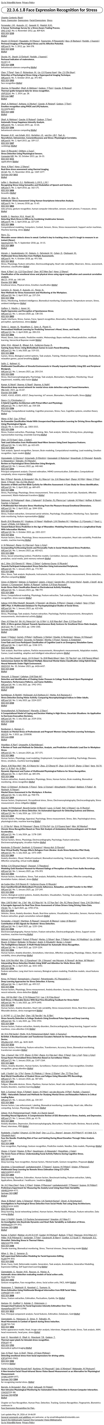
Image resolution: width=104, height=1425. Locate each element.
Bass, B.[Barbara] (73, 41)
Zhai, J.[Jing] (27, 1387)
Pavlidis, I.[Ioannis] (90, 41)
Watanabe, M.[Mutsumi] (83, 1368)
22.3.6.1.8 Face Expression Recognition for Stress (52, 10)
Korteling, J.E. (37, 135)
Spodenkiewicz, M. (19, 253)
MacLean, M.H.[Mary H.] (85, 1235)
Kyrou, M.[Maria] (9, 978)
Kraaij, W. (29, 216)
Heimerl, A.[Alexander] (11, 939)
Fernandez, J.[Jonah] (10, 921)
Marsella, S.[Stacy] (39, 710)
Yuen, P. (18, 72)
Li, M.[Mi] (5, 1015)
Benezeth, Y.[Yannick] (35, 603)
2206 (11, 490)
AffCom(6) (5, 124)
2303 (11, 553)
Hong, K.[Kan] (7, 166)
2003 (11, 316)
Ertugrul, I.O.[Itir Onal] (30, 1132)
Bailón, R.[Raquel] (32, 584)
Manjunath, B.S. (89, 1237)
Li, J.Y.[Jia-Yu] (7, 826)
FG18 (3, 1324)
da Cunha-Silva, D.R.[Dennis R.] (15, 884)
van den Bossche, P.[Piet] (60, 1091)
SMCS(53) (5, 666)
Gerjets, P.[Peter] (24, 637)
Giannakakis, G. (8, 1271)
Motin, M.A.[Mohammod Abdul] (34, 1034)
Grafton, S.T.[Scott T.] (71, 1237)
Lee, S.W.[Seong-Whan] (88, 658)
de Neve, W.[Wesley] (85, 960)
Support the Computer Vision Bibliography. (42, 1419)
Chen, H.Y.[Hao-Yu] (9, 621)
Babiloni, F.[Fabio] (85, 786)
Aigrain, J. (5, 253)
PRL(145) (5, 390)
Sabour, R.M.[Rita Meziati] (13, 603)
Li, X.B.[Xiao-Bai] (54, 621)
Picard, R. (47, 326)
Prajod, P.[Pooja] (30, 939)
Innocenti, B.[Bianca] (49, 921)
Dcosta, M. (6, 56)
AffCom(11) (6, 313)
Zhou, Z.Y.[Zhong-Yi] (49, 765)
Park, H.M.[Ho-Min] (10, 960)
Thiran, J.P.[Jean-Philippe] (38, 1353)
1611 (15, 174)
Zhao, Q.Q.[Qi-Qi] (67, 765)
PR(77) (4, 279)
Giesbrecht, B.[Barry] (51, 1237)
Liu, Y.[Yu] (19, 1073)
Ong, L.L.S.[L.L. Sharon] (52, 1132)
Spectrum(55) (7, 242)
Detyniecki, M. (46, 253)
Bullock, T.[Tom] (66, 1235)
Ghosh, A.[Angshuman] (71, 1201)
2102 (11, 1261)
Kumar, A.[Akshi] (8, 384)
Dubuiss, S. (34, 253)
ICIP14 (4, 1358)
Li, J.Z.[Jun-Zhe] (18, 1015)
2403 (11, 755)
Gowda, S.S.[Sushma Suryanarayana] (32, 1219)
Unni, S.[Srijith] (8, 1219)
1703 (11, 1345)
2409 (11, 797)
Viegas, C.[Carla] (8, 1151)
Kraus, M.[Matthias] (80, 939)
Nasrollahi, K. (15, 1337)
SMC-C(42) (6, 30)
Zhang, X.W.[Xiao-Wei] (11, 765)
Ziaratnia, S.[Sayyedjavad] (13, 1166)
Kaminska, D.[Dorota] (11, 847)
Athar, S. (5, 1253)
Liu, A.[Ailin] (95, 939)
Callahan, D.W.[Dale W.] (31, 676)
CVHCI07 (5, 1392)
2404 (11, 1174)
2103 (11, 374)
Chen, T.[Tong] (7, 72)
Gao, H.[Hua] (7, 1353)
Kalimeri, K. (15, 363)
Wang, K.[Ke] (7, 418)
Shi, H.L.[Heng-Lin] (27, 621)
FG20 (3, 1258)
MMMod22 (6, 1224)
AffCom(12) (6, 371)
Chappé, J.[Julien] (74, 603)
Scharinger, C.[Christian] (12, 639)
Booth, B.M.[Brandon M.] (12, 521)
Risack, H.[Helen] (8, 942)
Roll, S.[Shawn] (69, 808)
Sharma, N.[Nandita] (10, 88)
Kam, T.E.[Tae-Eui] (68, 658)
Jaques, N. (14, 326)
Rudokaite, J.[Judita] (10, 1132)
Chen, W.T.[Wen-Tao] (43, 271)
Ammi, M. (25, 308)
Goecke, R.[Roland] (63, 88)
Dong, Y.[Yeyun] (8, 482)
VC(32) (4, 172)
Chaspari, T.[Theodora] (38, 865)
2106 (11, 408)
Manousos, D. (22, 1318)
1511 (11, 159)
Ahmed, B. (17, 345)
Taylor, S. (5, 326)
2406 (11, 776)
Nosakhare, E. (27, 326)
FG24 (3, 1140)
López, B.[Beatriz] (68, 921)
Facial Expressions (38, 20)
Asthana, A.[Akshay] (28, 103)
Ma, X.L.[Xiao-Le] (42, 479)
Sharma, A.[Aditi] (42, 384)
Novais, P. (17, 290)
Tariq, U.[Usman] (45, 786)
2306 (11, 647)
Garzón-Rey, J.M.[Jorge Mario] (68, 582)
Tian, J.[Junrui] (7, 1055)
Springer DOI (7, 174)
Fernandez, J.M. (8, 25)
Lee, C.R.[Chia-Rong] (50, 997)
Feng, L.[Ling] (41, 545)
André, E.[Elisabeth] (46, 942)
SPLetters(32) (7, 1042)
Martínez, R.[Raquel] (30, 921)
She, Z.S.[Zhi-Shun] (66, 72)
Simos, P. (34, 1318)
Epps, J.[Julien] (25, 439)
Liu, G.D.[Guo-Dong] (24, 271)
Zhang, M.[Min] (78, 479)
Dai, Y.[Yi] (19, 1055)
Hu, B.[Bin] (21, 768)
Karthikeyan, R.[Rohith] (11, 695)
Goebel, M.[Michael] (48, 1235)
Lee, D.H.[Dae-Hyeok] (11, 658)
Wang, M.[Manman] (23, 826)
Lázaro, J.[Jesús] (46, 582)
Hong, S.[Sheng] (22, 166)
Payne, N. (39, 290)
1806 (11, 224)
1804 (11, 206)
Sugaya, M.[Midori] (61, 1166)
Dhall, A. (26, 1337)
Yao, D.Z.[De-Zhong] (25, 482)
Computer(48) (7, 156)
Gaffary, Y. (5, 308)
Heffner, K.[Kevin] (93, 500)
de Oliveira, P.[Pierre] (55, 603)
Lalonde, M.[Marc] (75, 500)
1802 (15, 282)
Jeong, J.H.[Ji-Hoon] (30, 658)
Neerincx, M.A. (17, 216)
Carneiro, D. (6, 290)
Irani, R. (4, 1337)
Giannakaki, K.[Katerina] (58, 458)
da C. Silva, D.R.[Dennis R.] (13, 563)
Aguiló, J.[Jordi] (90, 582)
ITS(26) (4, 908)
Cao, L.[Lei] (77, 1055)
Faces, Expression (9, 20)
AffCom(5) (5, 77)
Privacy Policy (28, 2)
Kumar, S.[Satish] (8, 1235)
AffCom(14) (6, 550)
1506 (11, 127)
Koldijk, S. (5, 216)
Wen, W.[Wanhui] (80, 826)
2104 (15, 392)
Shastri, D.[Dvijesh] (9, 41)
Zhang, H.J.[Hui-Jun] (25, 545)
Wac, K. (15, 198)
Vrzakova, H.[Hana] (34, 521)
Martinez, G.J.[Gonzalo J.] (81, 521)
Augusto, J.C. (22, 25)
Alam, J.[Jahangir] (33, 500)
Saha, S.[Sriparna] (25, 1201)
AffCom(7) (5, 187)
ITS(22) (4, 426)
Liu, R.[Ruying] (83, 808)
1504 (15, 1379)
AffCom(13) (6, 466)
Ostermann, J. (40, 1303)
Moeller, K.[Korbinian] (63, 637)
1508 (11, 64)
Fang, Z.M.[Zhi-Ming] (90, 902)
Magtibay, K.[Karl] (9, 744)
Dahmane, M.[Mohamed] (12, 500)
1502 (11, 1361)
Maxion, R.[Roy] (24, 1151)
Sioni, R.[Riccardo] (9, 151)
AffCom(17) (6, 1060)
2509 (11, 1005)
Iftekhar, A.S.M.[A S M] (28, 1235)
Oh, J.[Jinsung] (44, 960)
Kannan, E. (19, 729)
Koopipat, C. (32, 1287)
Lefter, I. (4, 182)
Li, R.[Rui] (10, 768)
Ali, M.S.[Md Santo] (10, 1034)
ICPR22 (4, 1206)
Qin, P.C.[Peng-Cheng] (69, 902)
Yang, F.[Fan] (89, 603)
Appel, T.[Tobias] (8, 637)
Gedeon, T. (50, 1337)
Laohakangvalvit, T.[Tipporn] (39, 1166)
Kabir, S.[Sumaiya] (58, 1034)
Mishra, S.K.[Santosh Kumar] (47, 1201)
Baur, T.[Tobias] (62, 939)
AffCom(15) (6, 752)
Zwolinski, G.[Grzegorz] (32, 847)
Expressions (23, 20)
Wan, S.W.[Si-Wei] (9, 902)
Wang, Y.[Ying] (93, 479)
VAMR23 (5, 1190)
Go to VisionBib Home (11, 2)
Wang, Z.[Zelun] (33, 563)
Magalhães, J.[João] (67, 1151)
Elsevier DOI (6, 282)
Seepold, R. (34, 25)
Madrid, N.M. (46, 25)
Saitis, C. (5, 363)
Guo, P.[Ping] (19, 418)
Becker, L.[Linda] (63, 942)
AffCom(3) (5, 46)
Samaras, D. (22, 1253)
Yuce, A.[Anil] (20, 1353)
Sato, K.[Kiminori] (63, 1368)
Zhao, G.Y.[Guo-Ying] (72, 621)
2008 (11, 353)
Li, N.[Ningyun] (8, 545)
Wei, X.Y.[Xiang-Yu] (30, 765)
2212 (11, 534)
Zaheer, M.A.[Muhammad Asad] (15, 1113)
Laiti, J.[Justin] (7, 1073)
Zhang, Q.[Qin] (31, 1055)
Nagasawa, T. (7, 1287)
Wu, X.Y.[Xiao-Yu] (35, 902)
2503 (11, 873)
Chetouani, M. (70, 253)
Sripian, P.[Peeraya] (80, 1166)
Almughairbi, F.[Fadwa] (64, 786)
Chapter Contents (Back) (12, 17)
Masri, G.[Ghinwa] (9, 786)
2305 (15, 629)
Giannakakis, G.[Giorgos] (12, 458)
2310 (11, 669)
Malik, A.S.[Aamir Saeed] (42, 1113)
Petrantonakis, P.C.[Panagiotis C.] (56, 978)
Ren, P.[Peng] (7, 479)
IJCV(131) (5, 626)
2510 (11, 1044)
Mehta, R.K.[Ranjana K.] (61, 695)
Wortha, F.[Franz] (52, 639)
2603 (11, 1063)
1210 (11, 33)
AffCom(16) (6, 871)
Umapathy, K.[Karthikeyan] (31, 744)
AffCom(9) (5, 203)
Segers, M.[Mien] (40, 1091)
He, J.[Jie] (22, 902)
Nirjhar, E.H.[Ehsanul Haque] (14, 865)
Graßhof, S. (18, 1303)
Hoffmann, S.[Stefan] (42, 637)
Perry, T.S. (5, 234)
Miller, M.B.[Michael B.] (12, 1237)
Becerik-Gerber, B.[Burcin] (34, 808)
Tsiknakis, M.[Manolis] (25, 460)
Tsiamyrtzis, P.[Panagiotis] (52, 41)
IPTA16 (4, 1342)
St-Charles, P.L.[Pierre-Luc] (54, 500)
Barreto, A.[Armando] (24, 479)
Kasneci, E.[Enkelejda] (71, 639)
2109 (11, 447)
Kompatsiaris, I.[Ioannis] (29, 978)
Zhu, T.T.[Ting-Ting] (69, 1073)
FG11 (3, 109)
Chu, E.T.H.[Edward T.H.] (29, 997)
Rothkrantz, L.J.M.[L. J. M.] (36, 182)
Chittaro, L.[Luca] (26, 151)
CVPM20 (5, 1292)
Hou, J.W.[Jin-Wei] (9, 997)
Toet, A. (61, 135)
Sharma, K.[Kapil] (25, 384)
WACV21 (5, 1243)
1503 (11, 80)
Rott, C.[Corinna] (8, 1091)
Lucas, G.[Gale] (54, 808)
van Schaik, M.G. (22, 135)
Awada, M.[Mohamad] (11, 808)
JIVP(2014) (6, 93)
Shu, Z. (13, 1253)
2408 (11, 1143)
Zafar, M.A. (6, 345)
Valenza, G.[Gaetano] (28, 582)
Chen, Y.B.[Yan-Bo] (34, 1015)
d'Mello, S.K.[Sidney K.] (18, 524)
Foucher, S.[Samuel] (10, 503)
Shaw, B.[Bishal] (8, 1201)
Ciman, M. (5, 198)
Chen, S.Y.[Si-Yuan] (9, 439)
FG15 (3, 62)
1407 (11, 96)
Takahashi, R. (20, 1287)
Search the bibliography (12, 1419)
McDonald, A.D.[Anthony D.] (36, 695)
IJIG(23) (4, 734)
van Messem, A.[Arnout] (63, 960)
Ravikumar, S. (7, 729)
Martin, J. (15, 308)
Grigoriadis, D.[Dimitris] (35, 458)
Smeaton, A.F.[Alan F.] (60, 1219)
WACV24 (5, 1172)
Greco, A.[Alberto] (9, 582)
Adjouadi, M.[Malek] (43, 1387)
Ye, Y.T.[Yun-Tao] (51, 902)
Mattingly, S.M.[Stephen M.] (56, 521)
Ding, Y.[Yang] (65, 1055)
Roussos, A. (34, 1271)
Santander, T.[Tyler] (32, 1237)
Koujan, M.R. (22, 1271)
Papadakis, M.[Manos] (29, 41)
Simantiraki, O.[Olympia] (81, 458)
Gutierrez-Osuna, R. (43, 345)
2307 (15, 1193)
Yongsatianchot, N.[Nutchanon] (15, 710)
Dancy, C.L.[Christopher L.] (13, 400)
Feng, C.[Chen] (26, 1185)
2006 (11, 334)
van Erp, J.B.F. (51, 135)
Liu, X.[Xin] (41, 621)
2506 (11, 929)
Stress (49, 20)
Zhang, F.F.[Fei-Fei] (41, 826)
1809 (11, 245)
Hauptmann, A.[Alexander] (45, 1151)
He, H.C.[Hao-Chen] (10, 1185)
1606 (11, 190)
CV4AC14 (5, 1376)
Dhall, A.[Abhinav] (29, 88)
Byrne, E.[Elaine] (52, 1073)
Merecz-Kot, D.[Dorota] (54, 847)
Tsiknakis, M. (44, 1318)
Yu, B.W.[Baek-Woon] (49, 658)
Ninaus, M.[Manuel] (83, 637)
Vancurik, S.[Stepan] (10, 676)
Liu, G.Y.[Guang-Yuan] (47, 72)
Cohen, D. (58, 253)
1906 (11, 298)
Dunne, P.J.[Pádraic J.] (34, 1073)
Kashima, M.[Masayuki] (43, 1368)
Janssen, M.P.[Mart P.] (74, 1132)
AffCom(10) (6, 295)
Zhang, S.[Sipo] (82, 765)
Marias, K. (44, 1271)
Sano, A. (38, 326)
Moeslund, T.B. (37, 1337)
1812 (11, 261)
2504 (11, 910)
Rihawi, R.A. (28, 345)
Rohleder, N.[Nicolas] (27, 942)
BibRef (4, 36)
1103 (11, 111)
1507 (11, 143)
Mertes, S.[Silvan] (47, 939)
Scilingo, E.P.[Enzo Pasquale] (54, 584)
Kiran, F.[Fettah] (24, 1091)
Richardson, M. (30, 72)
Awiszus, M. (6, 1303)
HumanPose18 (7, 1308)
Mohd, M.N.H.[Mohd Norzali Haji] (16, 1368)
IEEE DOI (5, 33)
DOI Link (5, 96)
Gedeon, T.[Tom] (46, 88)
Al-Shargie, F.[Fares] (28, 786)
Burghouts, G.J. (16, 182)
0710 (15, 1395)
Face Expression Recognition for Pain (18, 1408)
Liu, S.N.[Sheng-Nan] (60, 479)
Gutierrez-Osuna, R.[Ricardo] (55, 563)
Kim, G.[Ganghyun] (28, 960)
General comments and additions (16, 1417)
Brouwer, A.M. (7, 135)
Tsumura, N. (44, 1287)
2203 (11, 469)
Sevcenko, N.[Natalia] (33, 639)
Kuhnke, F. (28, 1303)
